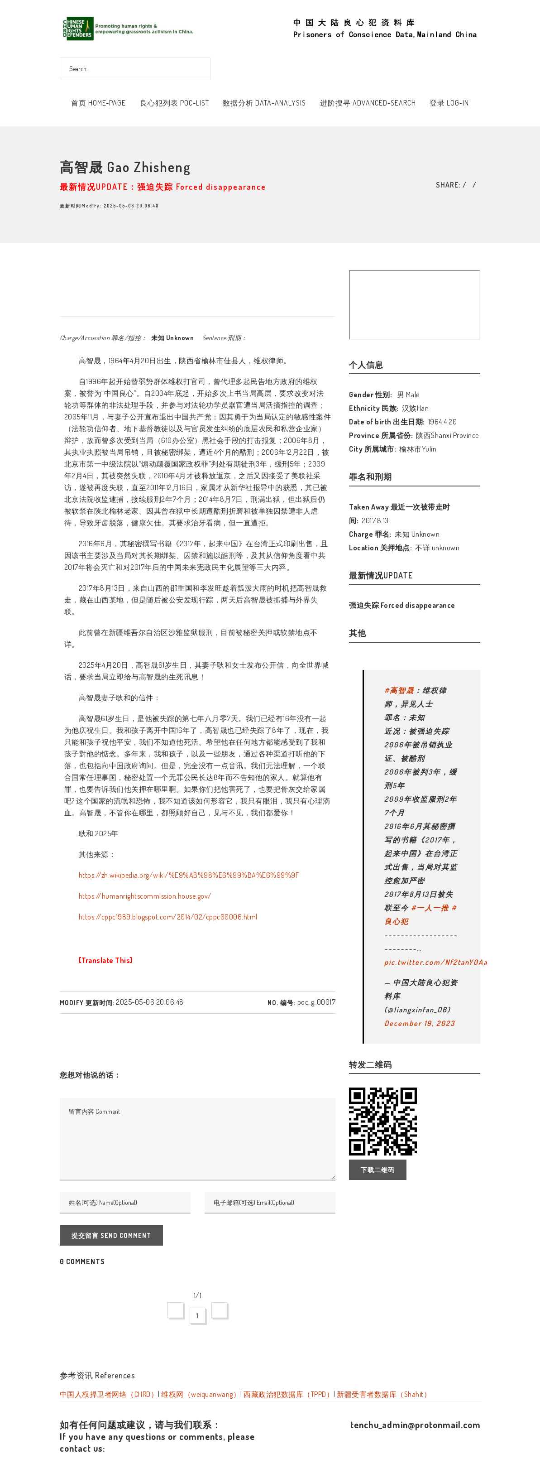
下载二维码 (378, 1170)
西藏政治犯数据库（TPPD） (289, 1394)
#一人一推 (430, 907)
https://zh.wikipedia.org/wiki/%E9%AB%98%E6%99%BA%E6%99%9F (189, 875)
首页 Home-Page (98, 102)
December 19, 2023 (419, 1023)
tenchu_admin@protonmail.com (415, 1424)
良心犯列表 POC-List (174, 102)
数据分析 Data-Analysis (264, 102)
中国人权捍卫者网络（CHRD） (109, 1394)
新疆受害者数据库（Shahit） (384, 1394)
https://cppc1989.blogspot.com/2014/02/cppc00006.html (168, 916)
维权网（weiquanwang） (200, 1394)
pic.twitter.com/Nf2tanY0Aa (435, 962)
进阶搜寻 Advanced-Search (368, 102)
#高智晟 (399, 690)
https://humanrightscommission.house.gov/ (145, 895)
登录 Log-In (449, 102)
